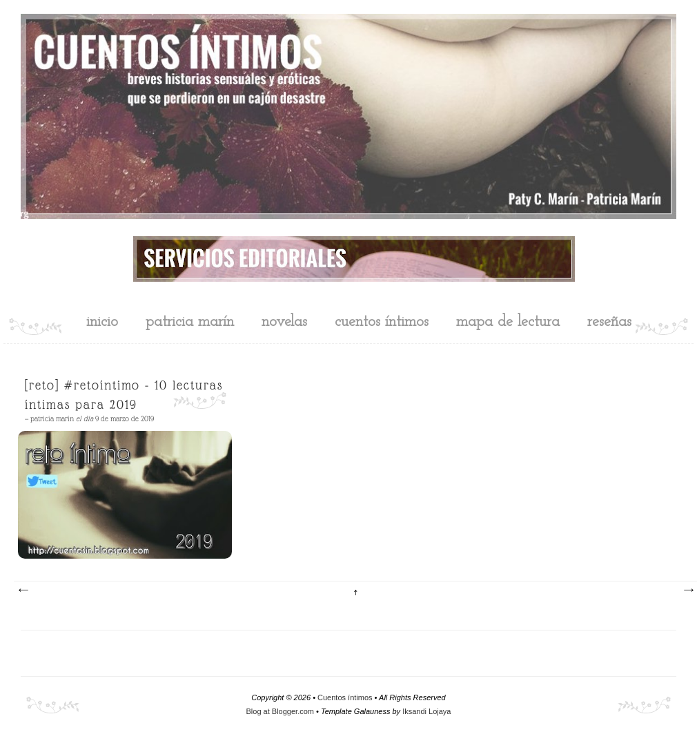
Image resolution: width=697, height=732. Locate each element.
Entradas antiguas (688, 590)
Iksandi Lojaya (426, 711)
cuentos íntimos (382, 322)
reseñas (609, 322)
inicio (102, 322)
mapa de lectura (508, 322)
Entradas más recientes (23, 590)
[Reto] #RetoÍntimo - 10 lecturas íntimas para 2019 (124, 395)
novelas (284, 322)
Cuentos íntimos (344, 697)
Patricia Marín (190, 322)
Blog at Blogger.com (280, 711)
